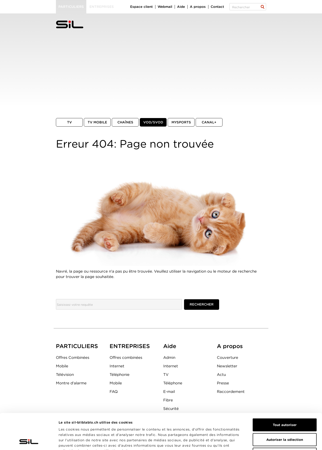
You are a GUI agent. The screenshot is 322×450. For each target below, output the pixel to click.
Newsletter (227, 366)
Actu (221, 374)
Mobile (62, 366)
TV (69, 122)
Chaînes (125, 122)
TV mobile (97, 122)
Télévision (65, 374)
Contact (217, 7)
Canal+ (209, 122)
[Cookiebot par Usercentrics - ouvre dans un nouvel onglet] (29, 441)
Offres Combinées (72, 357)
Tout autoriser (285, 391)
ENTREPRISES (130, 346)
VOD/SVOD (153, 122)
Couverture (227, 357)
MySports (181, 122)
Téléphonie (119, 374)
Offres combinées (126, 357)
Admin (169, 357)
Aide (181, 7)
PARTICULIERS (77, 346)
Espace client (141, 7)
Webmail (165, 7)
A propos (198, 7)
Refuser (284, 421)
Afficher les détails (251, 441)
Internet (117, 366)
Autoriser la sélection (284, 406)
